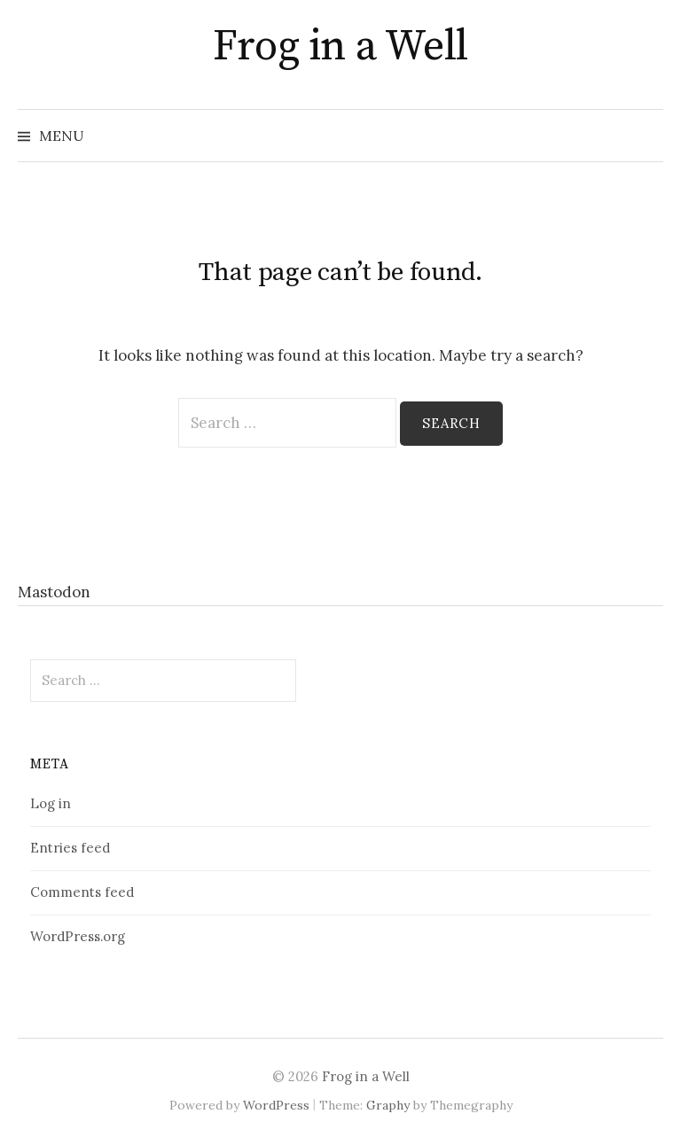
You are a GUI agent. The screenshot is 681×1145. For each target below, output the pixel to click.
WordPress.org (77, 936)
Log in (50, 803)
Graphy (388, 1105)
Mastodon (54, 592)
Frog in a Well (340, 47)
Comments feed (82, 892)
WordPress (276, 1105)
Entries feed (70, 847)
